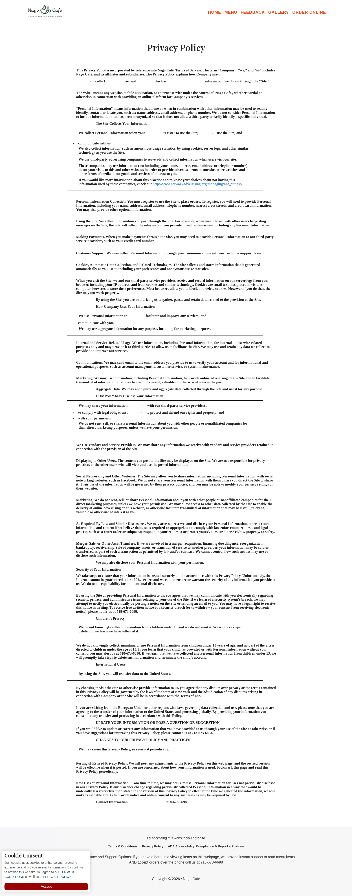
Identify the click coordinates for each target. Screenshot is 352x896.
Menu (230, 12)
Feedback (253, 12)
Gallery (278, 12)
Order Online (309, 12)
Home (214, 12)
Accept (46, 886)
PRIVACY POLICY (57, 877)
